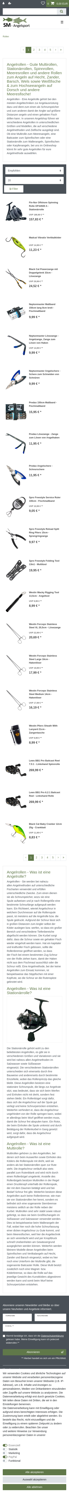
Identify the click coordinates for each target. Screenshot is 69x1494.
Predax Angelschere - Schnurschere (40, 468)
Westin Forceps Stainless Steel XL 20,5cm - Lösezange (45, 626)
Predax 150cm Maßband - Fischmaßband (43, 404)
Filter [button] (13, 189)
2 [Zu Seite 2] (34, 49)
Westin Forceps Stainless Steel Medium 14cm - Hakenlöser (43, 694)
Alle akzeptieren (34, 1472)
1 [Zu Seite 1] (28, 49)
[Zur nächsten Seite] (55, 50)
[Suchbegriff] (30, 11)
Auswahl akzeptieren (34, 1479)
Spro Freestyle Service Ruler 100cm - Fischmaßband (45, 499)
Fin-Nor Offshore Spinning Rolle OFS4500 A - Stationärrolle (43, 206)
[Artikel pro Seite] (34, 180)
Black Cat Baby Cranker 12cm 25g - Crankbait (45, 826)
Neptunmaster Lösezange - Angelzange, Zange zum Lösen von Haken (44, 339)
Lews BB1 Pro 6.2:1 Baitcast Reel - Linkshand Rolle (44, 794)
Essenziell (14, 1445)
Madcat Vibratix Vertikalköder (45, 237)
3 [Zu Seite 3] (39, 49)
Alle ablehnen (34, 1487)
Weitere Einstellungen (15, 1464)
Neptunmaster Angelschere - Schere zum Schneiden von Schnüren (44, 374)
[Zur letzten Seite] (61, 50)
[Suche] (61, 11)
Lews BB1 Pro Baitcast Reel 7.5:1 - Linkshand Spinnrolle (44, 762)
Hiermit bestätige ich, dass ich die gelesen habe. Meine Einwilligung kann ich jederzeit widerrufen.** (35, 1339)
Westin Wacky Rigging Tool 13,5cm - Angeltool (44, 594)
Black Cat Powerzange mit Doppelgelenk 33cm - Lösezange (43, 272)
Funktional (15, 1460)
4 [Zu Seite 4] (45, 49)
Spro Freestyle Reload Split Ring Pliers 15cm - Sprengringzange (44, 532)
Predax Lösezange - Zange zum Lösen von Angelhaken (44, 436)
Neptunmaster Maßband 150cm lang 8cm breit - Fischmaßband (42, 308)
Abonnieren (45, 1352)
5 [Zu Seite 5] (50, 49)
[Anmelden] (3, 3)
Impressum (55, 1427)
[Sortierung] (34, 170)
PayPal (13, 1456)
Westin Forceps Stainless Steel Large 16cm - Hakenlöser (43, 659)
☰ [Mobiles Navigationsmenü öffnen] (62, 22)
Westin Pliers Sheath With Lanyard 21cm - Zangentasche (43, 729)
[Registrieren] (10, 3)
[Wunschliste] (43, 3)
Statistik (13, 1449)
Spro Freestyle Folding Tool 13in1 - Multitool (44, 563)
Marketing (14, 1453)
